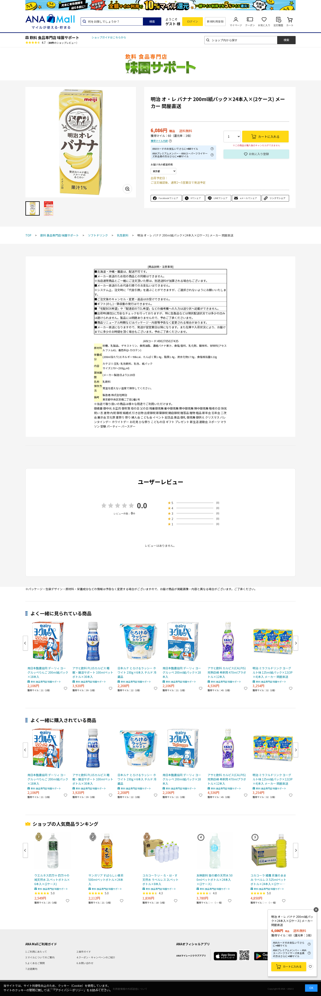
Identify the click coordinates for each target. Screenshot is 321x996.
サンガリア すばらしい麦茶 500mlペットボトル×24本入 (105, 879)
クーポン (250, 25)
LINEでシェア (220, 198)
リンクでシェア (277, 198)
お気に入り (264, 25)
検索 (152, 21)
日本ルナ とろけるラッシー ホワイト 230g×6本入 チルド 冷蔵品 (137, 672)
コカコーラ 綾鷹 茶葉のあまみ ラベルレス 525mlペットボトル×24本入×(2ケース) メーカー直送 (268, 879)
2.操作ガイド (84, 951)
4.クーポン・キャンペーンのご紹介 (96, 957)
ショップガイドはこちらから (109, 37)
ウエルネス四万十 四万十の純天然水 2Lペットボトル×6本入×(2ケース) (52, 879)
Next (295, 643)
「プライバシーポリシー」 (69, 990)
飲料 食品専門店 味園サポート (54, 37)
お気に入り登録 (259, 154)
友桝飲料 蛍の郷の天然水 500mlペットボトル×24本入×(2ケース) (215, 879)
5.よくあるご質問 (35, 963)
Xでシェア (196, 198)
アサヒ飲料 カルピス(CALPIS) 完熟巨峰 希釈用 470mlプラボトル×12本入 (227, 672)
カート (290, 25)
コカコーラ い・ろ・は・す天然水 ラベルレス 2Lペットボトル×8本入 (160, 879)
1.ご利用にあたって (36, 951)
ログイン (192, 21)
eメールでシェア (248, 198)
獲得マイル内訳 (159, 140)
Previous (25, 643)
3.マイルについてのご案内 (39, 957)
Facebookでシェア (168, 198)
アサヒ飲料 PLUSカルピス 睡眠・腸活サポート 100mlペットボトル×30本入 (92, 672)
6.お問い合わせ (85, 963)
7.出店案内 (31, 968)
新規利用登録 (215, 21)
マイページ (236, 25)
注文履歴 (278, 25)
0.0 (142, 505)
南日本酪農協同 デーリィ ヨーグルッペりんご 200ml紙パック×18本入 (47, 672)
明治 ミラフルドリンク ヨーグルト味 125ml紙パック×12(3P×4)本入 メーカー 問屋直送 (273, 672)
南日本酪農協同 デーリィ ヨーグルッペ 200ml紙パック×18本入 (182, 672)
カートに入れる (292, 966)
